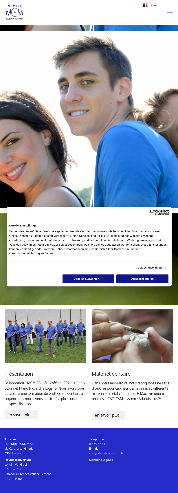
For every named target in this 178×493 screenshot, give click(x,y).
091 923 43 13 (98, 444)
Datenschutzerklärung (24, 253)
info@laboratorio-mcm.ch (106, 453)
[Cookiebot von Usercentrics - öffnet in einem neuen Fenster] (153, 212)
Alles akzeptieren (142, 278)
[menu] (170, 12)
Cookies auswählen (149, 267)
